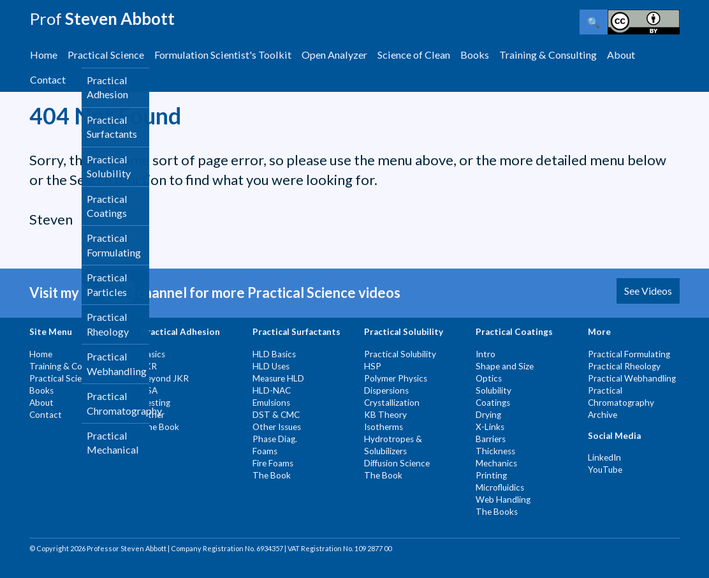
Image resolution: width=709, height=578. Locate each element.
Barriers (491, 439)
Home (43, 54)
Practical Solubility (400, 354)
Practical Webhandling (632, 378)
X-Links (490, 427)
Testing (155, 402)
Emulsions (271, 402)
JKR (149, 366)
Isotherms (383, 427)
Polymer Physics (395, 378)
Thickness (495, 451)
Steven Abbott (102, 18)
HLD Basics (274, 354)
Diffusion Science (397, 463)
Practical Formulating (629, 354)
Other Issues (276, 427)
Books (474, 54)
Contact (48, 79)
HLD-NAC (271, 390)
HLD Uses (270, 366)
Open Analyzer (334, 54)
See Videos (648, 291)
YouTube (605, 469)
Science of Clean (413, 54)
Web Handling (503, 499)
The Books (497, 512)
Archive (602, 415)
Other (152, 415)
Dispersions (386, 390)
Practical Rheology (624, 366)
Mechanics (496, 463)
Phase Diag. (274, 439)
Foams (264, 451)
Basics (153, 354)
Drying (488, 415)
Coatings (493, 402)
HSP (372, 366)
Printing (491, 475)
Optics (489, 378)
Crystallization (392, 402)
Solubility (493, 390)
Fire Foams (272, 463)
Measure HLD (278, 378)
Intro (485, 354)
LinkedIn (604, 457)
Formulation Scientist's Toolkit (222, 54)
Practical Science (106, 54)
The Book (160, 427)
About (621, 54)
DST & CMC (276, 415)
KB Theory (385, 415)
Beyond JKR (165, 378)
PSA (149, 390)
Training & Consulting (548, 54)
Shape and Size (505, 366)
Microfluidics (500, 487)
